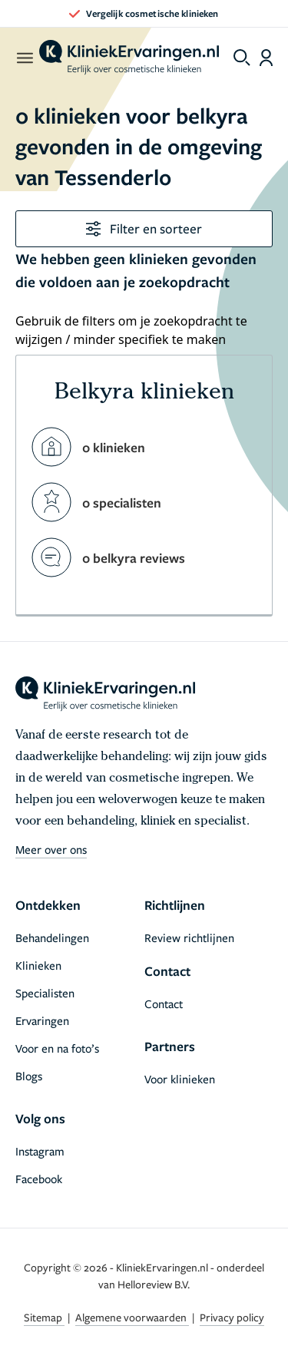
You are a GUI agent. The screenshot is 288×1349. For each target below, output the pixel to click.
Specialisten (44, 992)
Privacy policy (232, 1317)
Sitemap (44, 1317)
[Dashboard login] (266, 57)
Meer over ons (51, 849)
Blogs (28, 1075)
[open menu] (24, 57)
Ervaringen (42, 1020)
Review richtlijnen (189, 937)
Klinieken (38, 965)
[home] (129, 57)
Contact (163, 1003)
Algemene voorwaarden (132, 1317)
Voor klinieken (179, 1078)
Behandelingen (52, 937)
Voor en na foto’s (57, 1048)
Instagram (40, 1151)
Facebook (38, 1178)
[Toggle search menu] (241, 57)
